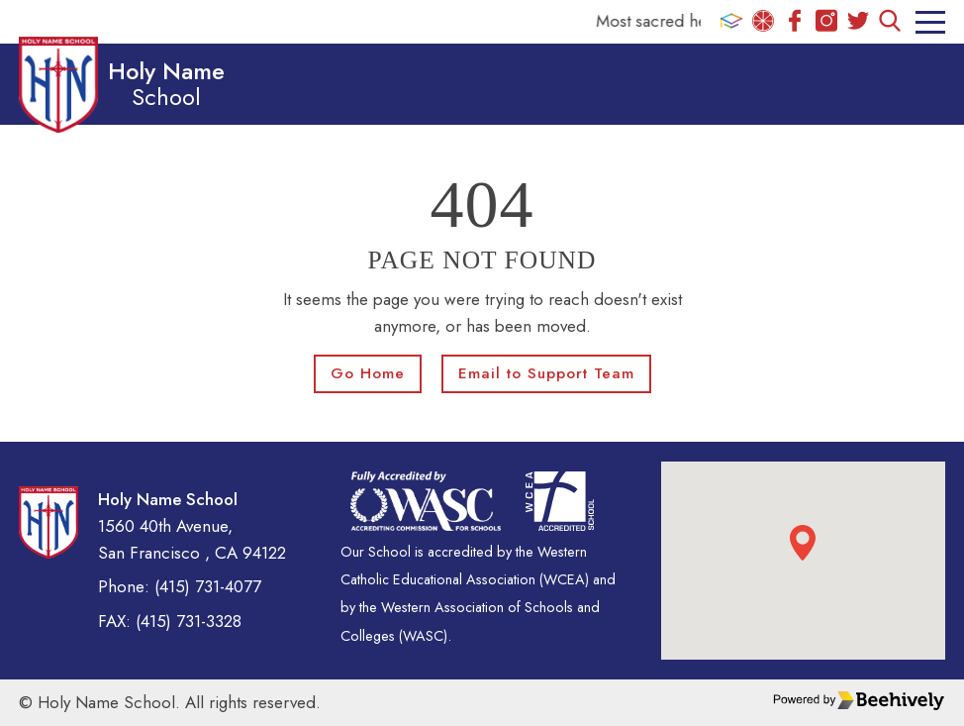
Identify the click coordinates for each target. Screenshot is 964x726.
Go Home (368, 373)
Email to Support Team (546, 373)
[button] (803, 543)
